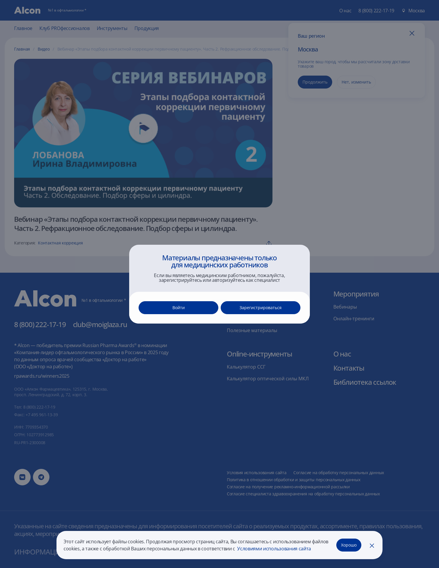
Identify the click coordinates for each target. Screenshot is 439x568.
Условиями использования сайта (273, 548)
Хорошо (349, 545)
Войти (178, 307)
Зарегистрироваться (261, 307)
